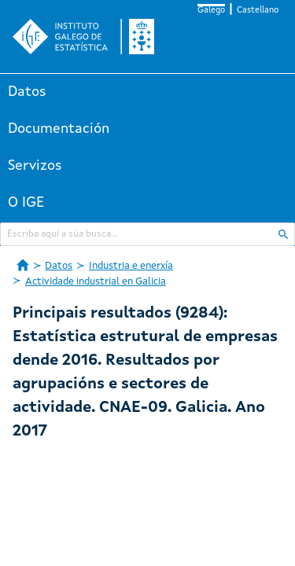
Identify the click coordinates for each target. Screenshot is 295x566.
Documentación (58, 129)
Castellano (257, 10)
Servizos (35, 166)
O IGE (26, 203)
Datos (27, 92)
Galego (211, 10)
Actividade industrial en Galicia (95, 282)
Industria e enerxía (131, 266)
